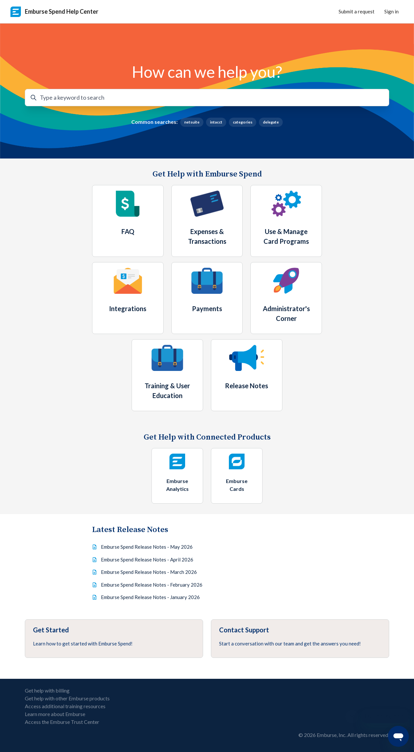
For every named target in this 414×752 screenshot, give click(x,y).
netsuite (191, 122)
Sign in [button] (391, 11)
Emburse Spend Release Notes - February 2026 (151, 585)
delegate (271, 122)
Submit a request (356, 11)
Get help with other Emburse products (67, 698)
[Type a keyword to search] (207, 97)
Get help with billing (47, 690)
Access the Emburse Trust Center (62, 722)
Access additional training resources (65, 706)
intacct (216, 122)
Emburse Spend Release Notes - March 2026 (149, 572)
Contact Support (244, 630)
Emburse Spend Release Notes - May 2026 (147, 547)
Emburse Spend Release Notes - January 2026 (150, 597)
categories (242, 122)
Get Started (51, 630)
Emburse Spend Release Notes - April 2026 (147, 559)
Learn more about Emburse (55, 714)
